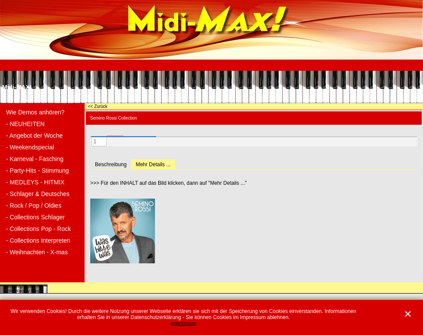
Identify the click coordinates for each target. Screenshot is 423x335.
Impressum (183, 323)
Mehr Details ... (153, 164)
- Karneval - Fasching (34, 158)
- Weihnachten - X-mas (37, 252)
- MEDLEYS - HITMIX (35, 182)
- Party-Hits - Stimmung (37, 170)
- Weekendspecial (30, 147)
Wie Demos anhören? (35, 112)
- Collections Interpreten (38, 240)
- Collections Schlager (35, 217)
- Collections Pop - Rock (38, 228)
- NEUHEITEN (25, 123)
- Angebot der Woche (34, 135)
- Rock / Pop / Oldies (33, 205)
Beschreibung (110, 164)
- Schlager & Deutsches (37, 193)
